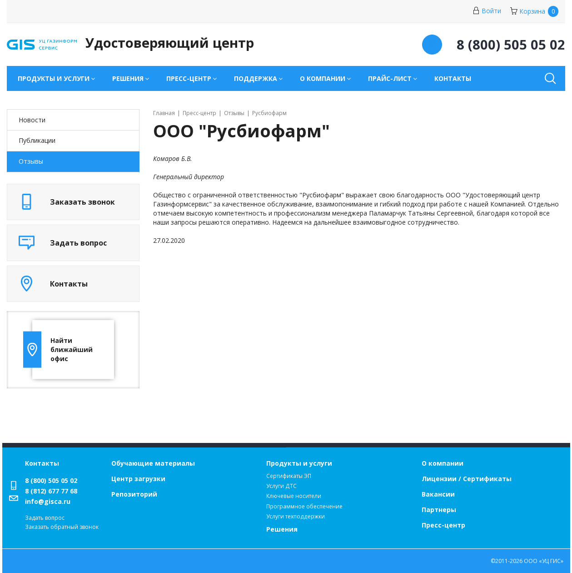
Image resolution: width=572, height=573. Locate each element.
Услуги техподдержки (295, 516)
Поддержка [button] (255, 78)
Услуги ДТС (281, 486)
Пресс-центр (443, 525)
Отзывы (31, 161)
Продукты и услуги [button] (54, 78)
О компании (442, 463)
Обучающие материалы (153, 463)
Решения (282, 529)
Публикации (37, 140)
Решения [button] (128, 78)
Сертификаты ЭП (288, 476)
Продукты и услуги (299, 463)
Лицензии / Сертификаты (467, 478)
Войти (487, 10)
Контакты (452, 78)
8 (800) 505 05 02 (51, 480)
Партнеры (439, 509)
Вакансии (438, 494)
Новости (32, 120)
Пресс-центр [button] (188, 78)
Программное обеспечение (304, 506)
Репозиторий (134, 494)
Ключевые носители (293, 496)
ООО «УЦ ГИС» (543, 561)
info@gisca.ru (47, 501)
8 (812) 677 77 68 (51, 491)
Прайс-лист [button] (390, 78)
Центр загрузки (138, 478)
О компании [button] (322, 78)
